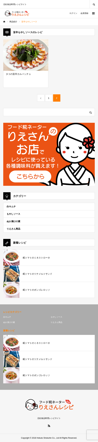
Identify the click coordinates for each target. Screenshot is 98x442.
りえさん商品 (13, 228)
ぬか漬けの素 (13, 221)
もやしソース (13, 214)
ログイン (73, 13)
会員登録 (84, 13)
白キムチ (11, 206)
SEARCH (94, 4)
